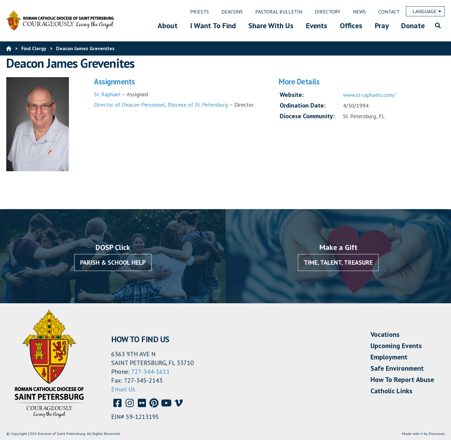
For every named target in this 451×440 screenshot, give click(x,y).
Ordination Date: (302, 105)
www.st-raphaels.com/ (369, 94)
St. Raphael (107, 94)
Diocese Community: (307, 116)
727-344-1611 (150, 372)
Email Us (123, 389)
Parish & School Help (113, 262)
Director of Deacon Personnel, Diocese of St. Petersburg (161, 104)
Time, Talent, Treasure (338, 262)
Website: (291, 95)
